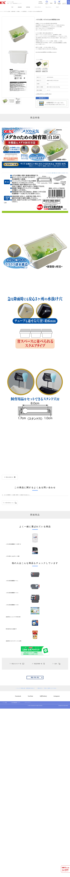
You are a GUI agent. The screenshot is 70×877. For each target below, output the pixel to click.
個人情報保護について (16, 702)
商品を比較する (9, 477)
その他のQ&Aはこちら (9, 503)
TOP (12, 7)
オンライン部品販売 (59, 2)
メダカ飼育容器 (23, 11)
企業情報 (40, 1)
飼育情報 (28, 7)
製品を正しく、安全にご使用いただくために (47, 688)
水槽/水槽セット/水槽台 (15, 11)
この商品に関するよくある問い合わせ (43, 93)
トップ (1, 11)
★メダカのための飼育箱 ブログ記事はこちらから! (46, 52)
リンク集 (5, 702)
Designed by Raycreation (63, 705)
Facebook (15, 696)
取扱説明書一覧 (38, 664)
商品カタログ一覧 (17, 664)
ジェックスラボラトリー (64, 2)
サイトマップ (27, 702)
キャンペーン (48, 7)
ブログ (57, 7)
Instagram (54, 696)
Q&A (56, 664)
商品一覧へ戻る (35, 677)
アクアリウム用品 (7, 11)
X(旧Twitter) (41, 696)
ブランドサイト (38, 7)
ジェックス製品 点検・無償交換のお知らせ (26, 688)
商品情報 (20, 7)
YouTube (28, 696)
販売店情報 (41, 3)
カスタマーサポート (46, 2)
